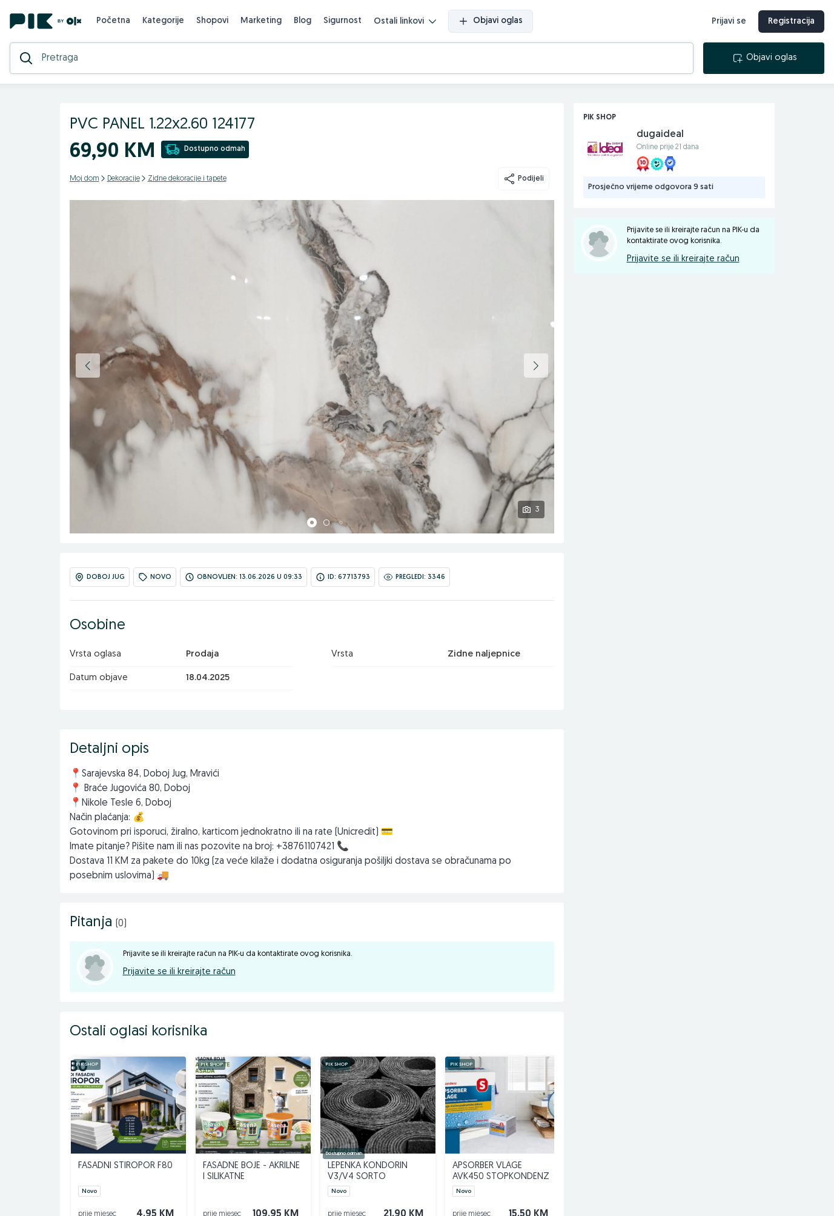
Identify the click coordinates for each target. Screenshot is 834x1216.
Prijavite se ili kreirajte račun (179, 972)
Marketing (261, 20)
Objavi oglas (490, 21)
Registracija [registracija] (791, 21)
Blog (302, 20)
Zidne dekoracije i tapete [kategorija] (187, 178)
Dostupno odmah (205, 149)
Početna (113, 20)
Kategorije (163, 20)
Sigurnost (342, 20)
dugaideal (660, 134)
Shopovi (212, 20)
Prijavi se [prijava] (729, 21)
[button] (88, 365)
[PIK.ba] (46, 21)
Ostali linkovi (405, 21)
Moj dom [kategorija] (84, 178)
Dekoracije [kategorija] (123, 178)
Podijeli (523, 179)
